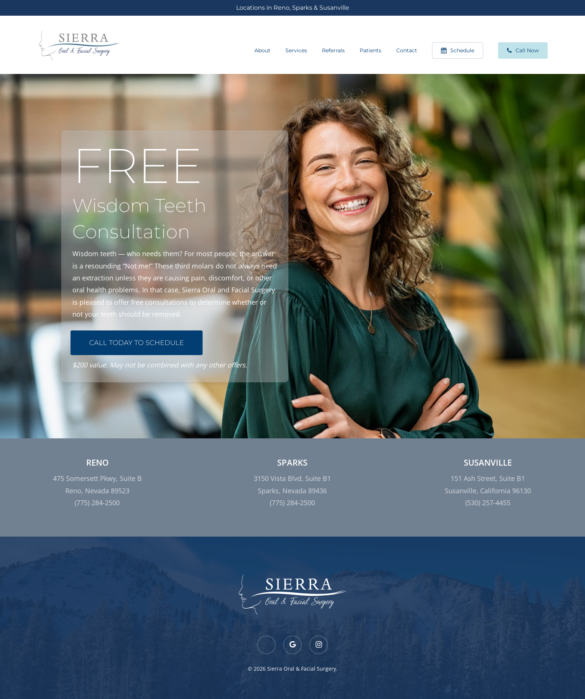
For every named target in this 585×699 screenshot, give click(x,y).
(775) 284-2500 (97, 502)
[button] (137, 342)
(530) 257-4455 (487, 502)
